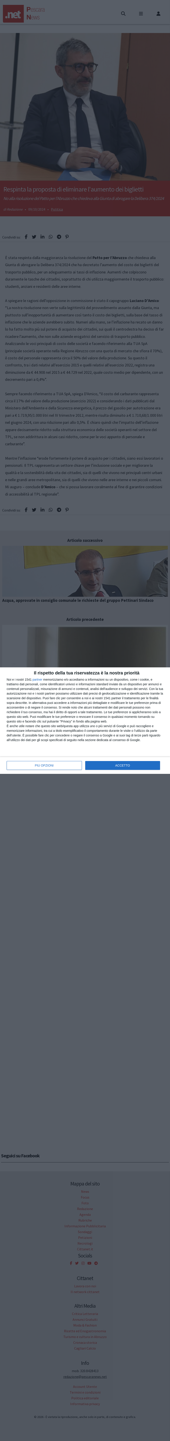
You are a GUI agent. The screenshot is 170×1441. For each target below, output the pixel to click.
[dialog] (85, 720)
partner (37, 679)
